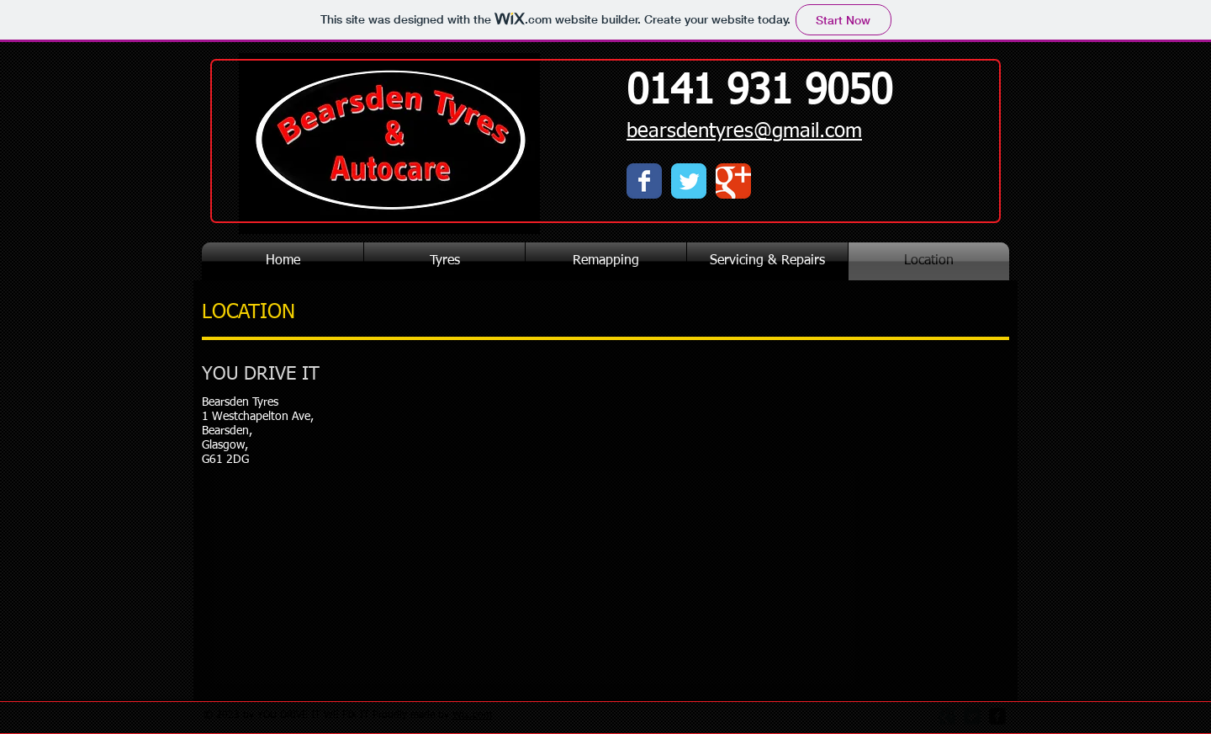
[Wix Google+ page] (733, 181)
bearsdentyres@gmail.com (744, 131)
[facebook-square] (997, 716)
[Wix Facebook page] (644, 181)
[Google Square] (947, 716)
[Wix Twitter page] (688, 181)
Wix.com (472, 715)
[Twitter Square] (972, 716)
